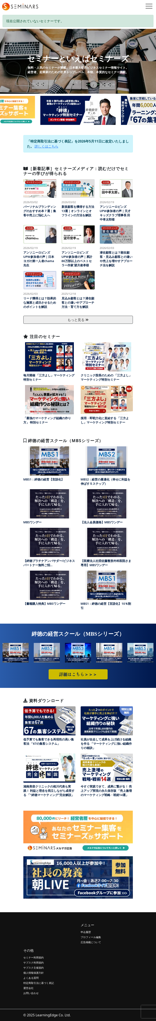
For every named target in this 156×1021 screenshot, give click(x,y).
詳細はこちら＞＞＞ (78, 674)
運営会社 (28, 988)
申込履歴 (86, 932)
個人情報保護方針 (33, 973)
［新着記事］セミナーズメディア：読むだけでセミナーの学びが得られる (76, 171)
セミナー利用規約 (33, 957)
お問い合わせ (31, 993)
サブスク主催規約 (33, 967)
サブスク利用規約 (33, 962)
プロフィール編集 (91, 937)
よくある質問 (31, 978)
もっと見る (77, 319)
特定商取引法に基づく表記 (38, 983)
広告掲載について (91, 942)
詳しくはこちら (46, 146)
